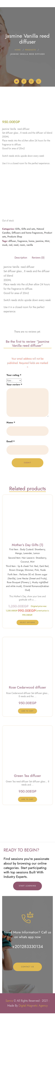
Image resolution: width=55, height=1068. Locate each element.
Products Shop (14, 314)
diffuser (12, 318)
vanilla (29, 322)
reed (16, 322)
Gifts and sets (28, 306)
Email (10, 519)
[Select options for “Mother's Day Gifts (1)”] (28, 700)
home (31, 318)
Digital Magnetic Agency (33, 1060)
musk (4, 322)
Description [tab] (21, 335)
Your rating (13, 452)
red (10, 322)
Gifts (17, 306)
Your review (14, 462)
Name (10, 500)
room (22, 322)
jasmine (39, 318)
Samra (9, 1055)
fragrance (22, 318)
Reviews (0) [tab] (38, 335)
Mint (47, 318)
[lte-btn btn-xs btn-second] (27, 788)
